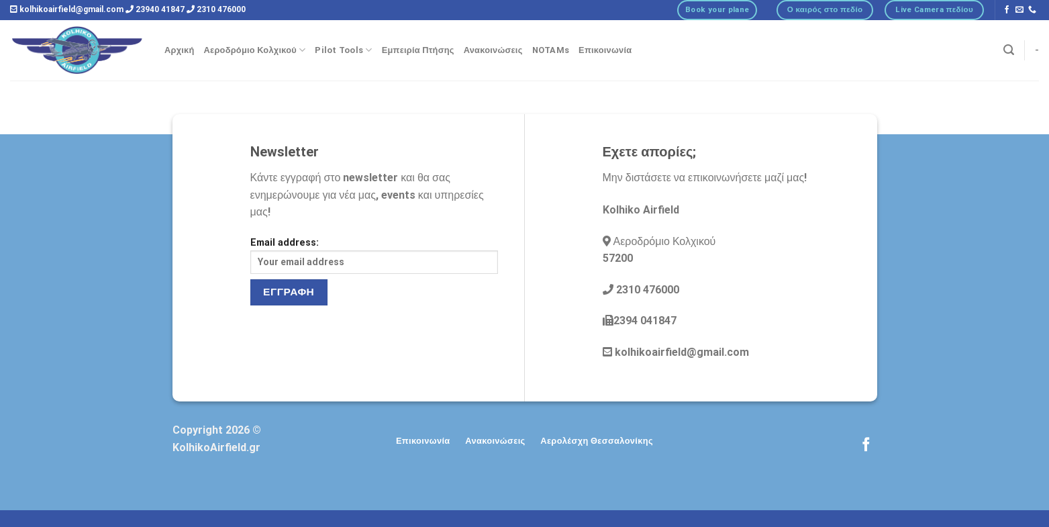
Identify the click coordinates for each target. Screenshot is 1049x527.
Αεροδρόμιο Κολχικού (255, 50)
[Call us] (1032, 10)
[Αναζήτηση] (1008, 50)
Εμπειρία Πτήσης (418, 50)
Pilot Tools (343, 50)
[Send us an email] (1019, 10)
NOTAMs (551, 50)
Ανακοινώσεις (493, 50)
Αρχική (179, 50)
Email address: (374, 255)
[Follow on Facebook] (1007, 10)
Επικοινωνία (605, 50)
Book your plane (717, 9)
